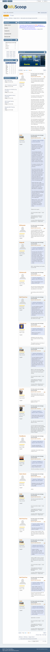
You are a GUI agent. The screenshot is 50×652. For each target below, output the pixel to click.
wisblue (21, 73)
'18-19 (7, 54)
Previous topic (38, 634)
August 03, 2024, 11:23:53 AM (36, 408)
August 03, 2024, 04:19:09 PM (36, 438)
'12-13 (7, 56)
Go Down (20, 70)
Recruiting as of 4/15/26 (9, 89)
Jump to (29, 641)
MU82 (6, 108)
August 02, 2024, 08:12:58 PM (36, 326)
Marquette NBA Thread (9, 107)
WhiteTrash (7, 102)
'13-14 (14, 55)
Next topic (44, 634)
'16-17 (14, 54)
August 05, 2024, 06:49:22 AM (36, 476)
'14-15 (11, 55)
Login (23, 29)
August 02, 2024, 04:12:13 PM (36, 245)
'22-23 (14, 51)
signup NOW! (40, 29)
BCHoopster (22, 225)
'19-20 (14, 52)
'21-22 (7, 52)
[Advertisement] (32, 40)
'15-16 (7, 55)
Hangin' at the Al (7, 25)
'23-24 (11, 51)
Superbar (6, 27)
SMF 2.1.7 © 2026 (5, 649)
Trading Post (6, 30)
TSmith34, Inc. (22, 323)
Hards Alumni (9, 80)
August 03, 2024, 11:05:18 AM (36, 350)
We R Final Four (23, 297)
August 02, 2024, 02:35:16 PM (36, 76)
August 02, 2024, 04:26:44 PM (36, 275)
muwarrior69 (14, 85)
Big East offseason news (9, 95)
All (31, 70)
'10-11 (14, 56)
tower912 (21, 389)
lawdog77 (21, 456)
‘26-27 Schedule (8, 85)
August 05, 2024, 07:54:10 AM (36, 521)
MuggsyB (21, 242)
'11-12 (11, 56)
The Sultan (22, 406)
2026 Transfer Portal (9, 101)
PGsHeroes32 (22, 272)
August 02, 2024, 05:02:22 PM (36, 299)
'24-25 (7, 51)
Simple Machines (11, 649)
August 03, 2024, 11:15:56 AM (36, 391)
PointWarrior (22, 436)
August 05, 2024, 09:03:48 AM (36, 580)
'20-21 (11, 52)
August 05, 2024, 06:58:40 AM (36, 496)
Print (45, 70)
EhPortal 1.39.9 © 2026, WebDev (7, 648)
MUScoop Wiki (7, 36)
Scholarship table (44, 12)
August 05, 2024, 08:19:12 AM (36, 542)
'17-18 (11, 54)
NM (5, 80)
